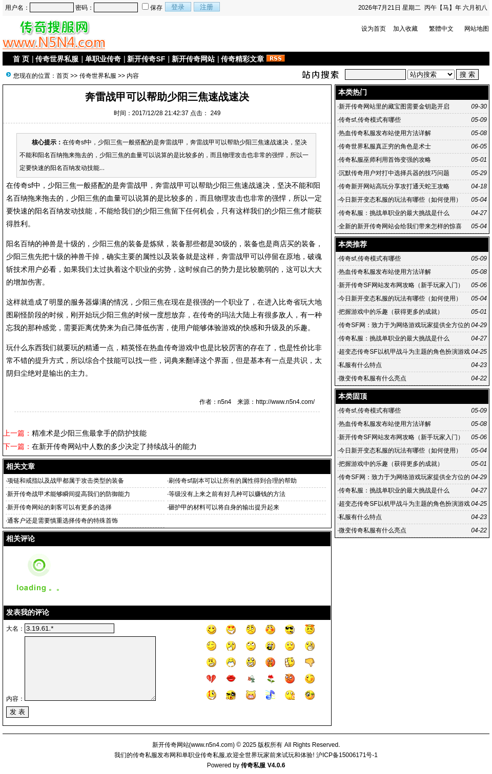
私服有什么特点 (360, 365)
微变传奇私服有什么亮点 (372, 378)
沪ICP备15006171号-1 (347, 755)
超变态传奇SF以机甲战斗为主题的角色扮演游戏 (404, 351)
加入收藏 (405, 28)
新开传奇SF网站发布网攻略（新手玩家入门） (401, 285)
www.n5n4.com (212, 744)
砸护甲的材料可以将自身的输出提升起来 (224, 507)
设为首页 (373, 28)
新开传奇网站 (193, 59)
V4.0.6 (276, 765)
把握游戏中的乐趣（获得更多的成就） (391, 311)
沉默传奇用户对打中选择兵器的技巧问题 (394, 173)
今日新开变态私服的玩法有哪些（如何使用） (400, 199)
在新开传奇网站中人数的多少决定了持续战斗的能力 (114, 446)
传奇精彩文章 (242, 59)
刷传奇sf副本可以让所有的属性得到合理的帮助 (232, 480)
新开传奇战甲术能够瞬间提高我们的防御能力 (68, 494)
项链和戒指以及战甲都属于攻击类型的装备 (65, 480)
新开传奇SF (146, 59)
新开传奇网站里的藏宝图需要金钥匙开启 (394, 106)
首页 (62, 75)
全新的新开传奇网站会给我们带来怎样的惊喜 (400, 226)
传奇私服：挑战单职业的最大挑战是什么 (394, 213)
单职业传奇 (103, 59)
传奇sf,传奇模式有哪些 (370, 119)
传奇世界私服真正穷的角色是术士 (385, 146)
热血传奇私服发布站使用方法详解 (385, 133)
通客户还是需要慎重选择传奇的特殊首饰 (62, 520)
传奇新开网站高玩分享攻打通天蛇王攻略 (394, 186)
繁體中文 (441, 28)
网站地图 (476, 28)
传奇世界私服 (56, 59)
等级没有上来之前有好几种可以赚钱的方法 (227, 494)
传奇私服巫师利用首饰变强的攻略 (385, 159)
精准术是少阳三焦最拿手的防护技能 (89, 433)
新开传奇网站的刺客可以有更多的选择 (59, 507)
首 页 (21, 59)
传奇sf (23, 185)
